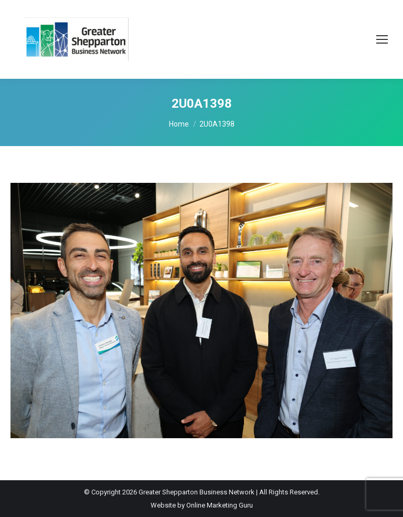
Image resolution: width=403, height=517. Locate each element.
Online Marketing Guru (219, 505)
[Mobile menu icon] (382, 39)
